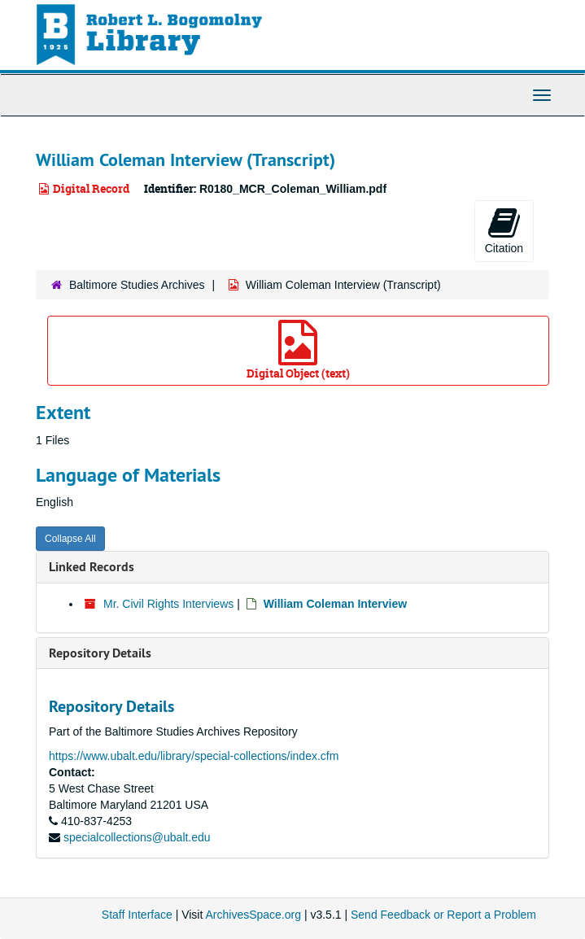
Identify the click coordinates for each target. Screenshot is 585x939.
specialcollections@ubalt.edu (137, 837)
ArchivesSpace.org (253, 914)
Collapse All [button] (70, 538)
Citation (504, 230)
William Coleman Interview (335, 603)
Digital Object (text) (298, 350)
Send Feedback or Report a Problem (443, 914)
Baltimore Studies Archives (137, 284)
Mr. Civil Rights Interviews (168, 603)
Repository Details (100, 653)
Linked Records (91, 566)
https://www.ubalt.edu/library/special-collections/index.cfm (193, 755)
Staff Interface (137, 914)
